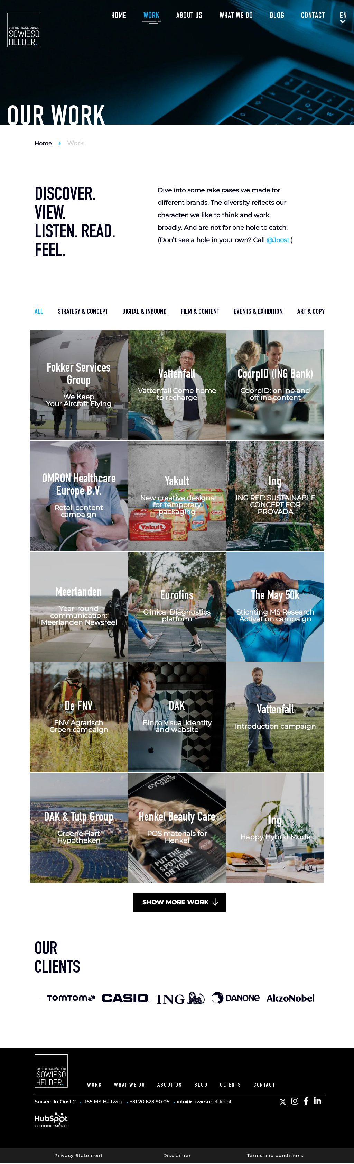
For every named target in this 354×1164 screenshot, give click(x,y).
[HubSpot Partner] (51, 1120)
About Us (169, 1086)
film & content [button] (199, 312)
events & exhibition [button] (258, 312)
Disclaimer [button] (177, 1156)
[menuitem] (119, 16)
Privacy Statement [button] (78, 1156)
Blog (277, 16)
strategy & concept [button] (83, 312)
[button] (284, 1103)
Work (151, 16)
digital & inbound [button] (144, 312)
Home (119, 16)
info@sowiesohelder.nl (204, 1103)
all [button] (39, 312)
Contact (313, 16)
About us (189, 16)
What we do (236, 16)
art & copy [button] (310, 312)
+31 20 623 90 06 (149, 1103)
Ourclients (58, 961)
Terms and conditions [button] (275, 1156)
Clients (230, 1086)
